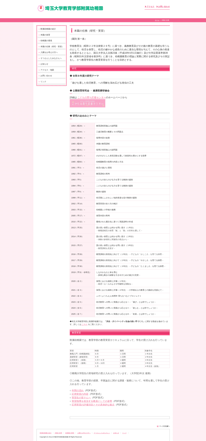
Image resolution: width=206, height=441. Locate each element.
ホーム (157, 20)
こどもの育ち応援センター (91, 97)
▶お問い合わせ (163, 6)
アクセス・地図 (47, 70)
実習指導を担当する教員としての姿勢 (92, 401)
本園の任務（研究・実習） (52, 46)
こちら (84, 324)
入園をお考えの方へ (49, 52)
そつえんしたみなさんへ (51, 58)
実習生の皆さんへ (81, 397)
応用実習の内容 (80, 394)
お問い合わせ (46, 76)
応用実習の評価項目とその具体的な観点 (93, 404)
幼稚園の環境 (46, 40)
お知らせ (44, 64)
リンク (43, 81)
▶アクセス (149, 6)
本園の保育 (45, 35)
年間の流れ (78, 390)
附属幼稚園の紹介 (48, 29)
